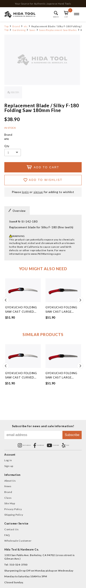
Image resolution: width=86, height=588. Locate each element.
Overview (17, 210)
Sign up (8, 466)
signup (38, 192)
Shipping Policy (13, 514)
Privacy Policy (13, 509)
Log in (8, 460)
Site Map (9, 503)
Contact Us (11, 529)
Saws (32, 30)
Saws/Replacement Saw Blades (58, 30)
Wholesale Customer (18, 540)
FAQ (7, 535)
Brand (16, 26)
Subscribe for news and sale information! (43, 426)
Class (8, 497)
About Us (10, 480)
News (7, 486)
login (25, 192)
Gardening (19, 30)
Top (6, 26)
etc (26, 26)
